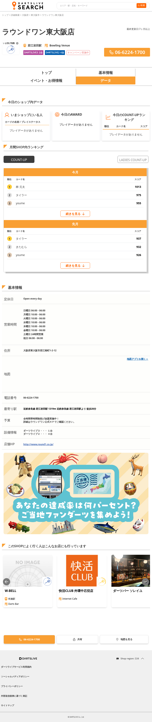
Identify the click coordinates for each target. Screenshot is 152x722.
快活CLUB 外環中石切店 (76, 591)
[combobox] (96, 5)
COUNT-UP (19, 160)
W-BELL (10, 591)
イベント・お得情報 (46, 80)
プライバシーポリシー (12, 686)
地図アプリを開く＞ (137, 359)
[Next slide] (145, 581)
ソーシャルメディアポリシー (15, 676)
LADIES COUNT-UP (133, 160)
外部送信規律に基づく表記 (14, 695)
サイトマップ (7, 705)
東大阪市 (35, 14)
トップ (5, 14)
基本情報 (106, 72)
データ (105, 80)
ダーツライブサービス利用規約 (16, 666)
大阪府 (25, 14)
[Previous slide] (6, 581)
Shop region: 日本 (130, 658)
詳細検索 (15, 14)
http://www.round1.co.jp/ (38, 444)
